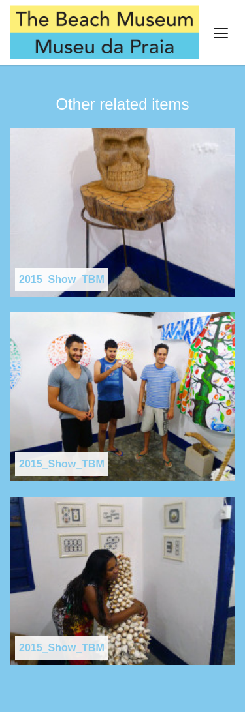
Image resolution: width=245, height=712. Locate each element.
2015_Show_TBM (62, 279)
